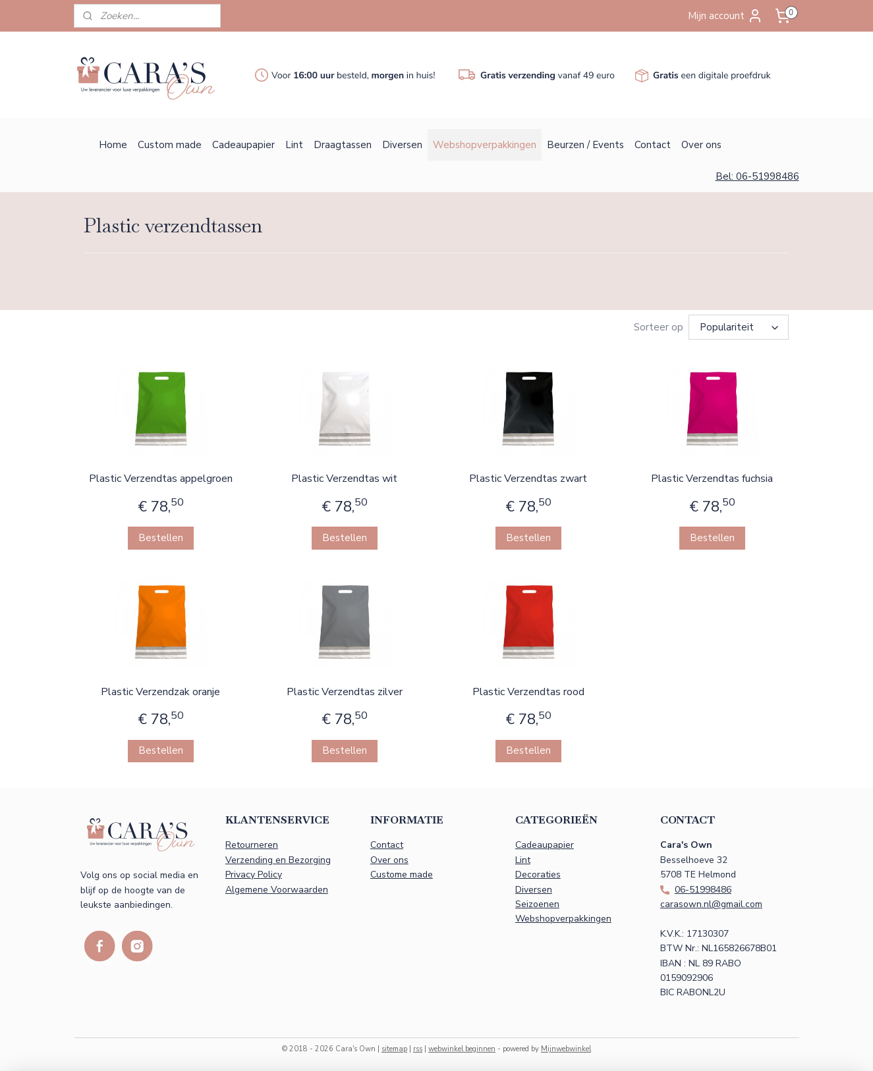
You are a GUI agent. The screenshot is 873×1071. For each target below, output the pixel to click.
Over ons (701, 144)
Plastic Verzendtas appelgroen (161, 476)
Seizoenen (537, 902)
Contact (652, 144)
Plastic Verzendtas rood (528, 690)
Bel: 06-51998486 (757, 176)
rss (417, 1047)
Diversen (402, 144)
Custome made (401, 872)
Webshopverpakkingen (484, 144)
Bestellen (160, 535)
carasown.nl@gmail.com (711, 902)
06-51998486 (703, 887)
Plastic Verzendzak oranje (160, 690)
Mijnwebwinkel (566, 1047)
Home (113, 144)
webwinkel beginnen (461, 1047)
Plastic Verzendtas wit (344, 476)
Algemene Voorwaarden (276, 887)
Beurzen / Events (585, 144)
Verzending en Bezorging (278, 858)
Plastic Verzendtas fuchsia (713, 476)
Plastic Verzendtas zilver (345, 690)
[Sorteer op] (739, 326)
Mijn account (725, 16)
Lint (294, 144)
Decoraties (538, 872)
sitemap (394, 1047)
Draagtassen (343, 144)
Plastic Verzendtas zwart (528, 476)
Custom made (170, 144)
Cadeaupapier (243, 144)
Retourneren (251, 843)
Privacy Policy (253, 872)
